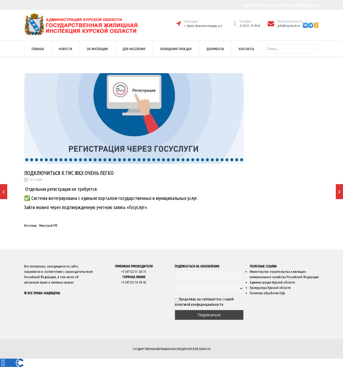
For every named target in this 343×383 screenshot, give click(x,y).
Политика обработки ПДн (267, 293)
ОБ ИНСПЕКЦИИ (97, 49)
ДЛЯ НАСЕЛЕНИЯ (133, 49)
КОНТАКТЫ (246, 49)
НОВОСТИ (65, 49)
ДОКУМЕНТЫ (215, 49)
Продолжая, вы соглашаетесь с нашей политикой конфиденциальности (204, 302)
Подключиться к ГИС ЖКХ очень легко (69, 173)
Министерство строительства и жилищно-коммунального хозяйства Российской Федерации (284, 274)
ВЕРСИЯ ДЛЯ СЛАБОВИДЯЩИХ (281, 5)
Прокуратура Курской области (270, 287)
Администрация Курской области (272, 282)
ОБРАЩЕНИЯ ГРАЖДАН (176, 49)
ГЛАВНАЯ (38, 49)
